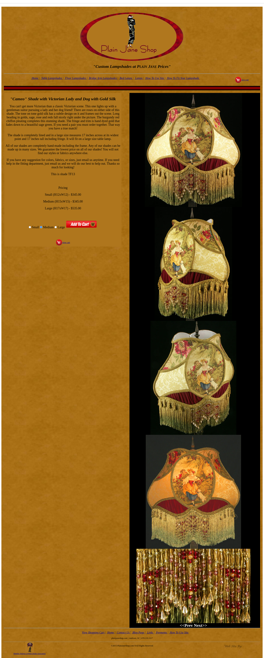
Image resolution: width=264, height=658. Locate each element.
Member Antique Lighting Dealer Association (29, 653)
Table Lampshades (52, 78)
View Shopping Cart (93, 632)
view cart (245, 80)
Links (150, 632)
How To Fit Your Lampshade (183, 78)
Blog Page (138, 632)
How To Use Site (155, 78)
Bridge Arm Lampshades (103, 78)
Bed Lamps (126, 78)
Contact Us (123, 632)
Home (35, 78)
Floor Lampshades (75, 78)
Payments (161, 632)
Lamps (138, 78)
